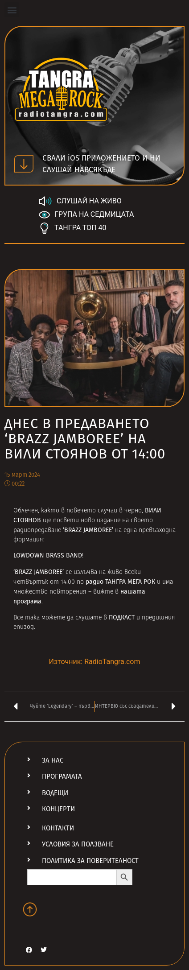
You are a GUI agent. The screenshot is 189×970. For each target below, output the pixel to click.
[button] (11, 9)
